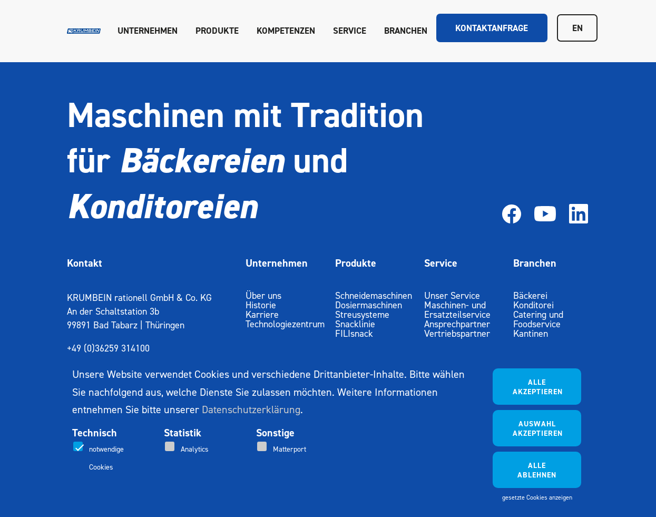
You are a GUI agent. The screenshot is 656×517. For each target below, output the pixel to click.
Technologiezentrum (285, 323)
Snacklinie (355, 323)
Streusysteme (362, 314)
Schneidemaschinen (373, 295)
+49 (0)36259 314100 (108, 348)
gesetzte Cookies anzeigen (537, 497)
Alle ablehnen (536, 470)
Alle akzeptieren (538, 386)
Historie (261, 304)
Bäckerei (530, 295)
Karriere (262, 314)
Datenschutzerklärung (251, 409)
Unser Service (452, 295)
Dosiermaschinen (368, 304)
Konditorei (533, 304)
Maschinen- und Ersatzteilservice (457, 309)
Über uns (263, 295)
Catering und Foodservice (538, 319)
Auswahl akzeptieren (538, 428)
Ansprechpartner (457, 323)
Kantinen (530, 333)
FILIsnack (354, 333)
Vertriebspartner (457, 333)
